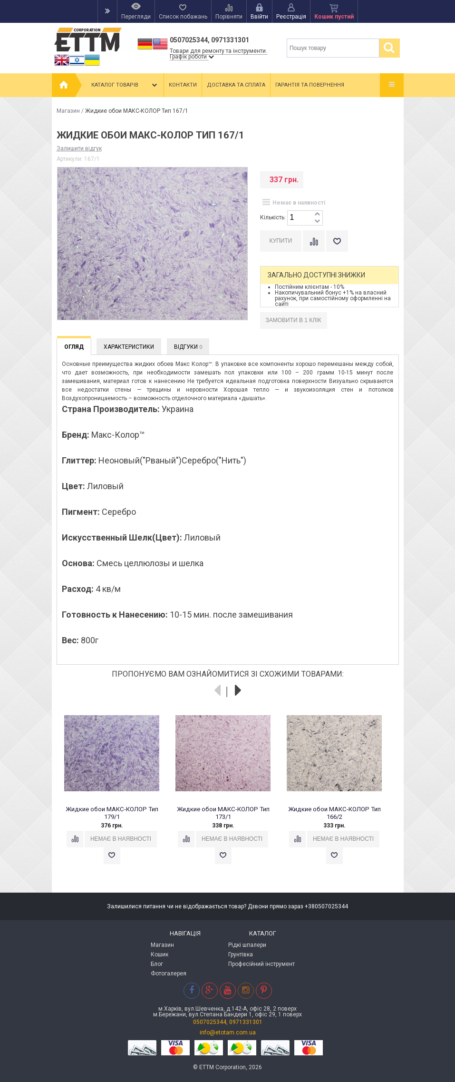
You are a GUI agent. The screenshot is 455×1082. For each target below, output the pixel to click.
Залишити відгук (79, 148)
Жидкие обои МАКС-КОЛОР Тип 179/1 (111, 813)
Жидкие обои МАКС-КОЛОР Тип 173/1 (222, 813)
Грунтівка (240, 954)
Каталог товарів (125, 85)
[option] (117, 794)
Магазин (68, 111)
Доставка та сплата (236, 85)
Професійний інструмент (261, 964)
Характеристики (129, 347)
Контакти (183, 85)
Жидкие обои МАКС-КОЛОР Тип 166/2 (334, 813)
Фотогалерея (168, 973)
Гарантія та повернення (309, 85)
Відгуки (188, 347)
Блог (157, 964)
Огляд (74, 347)
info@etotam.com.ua (228, 1032)
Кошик (159, 954)
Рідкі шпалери (247, 945)
